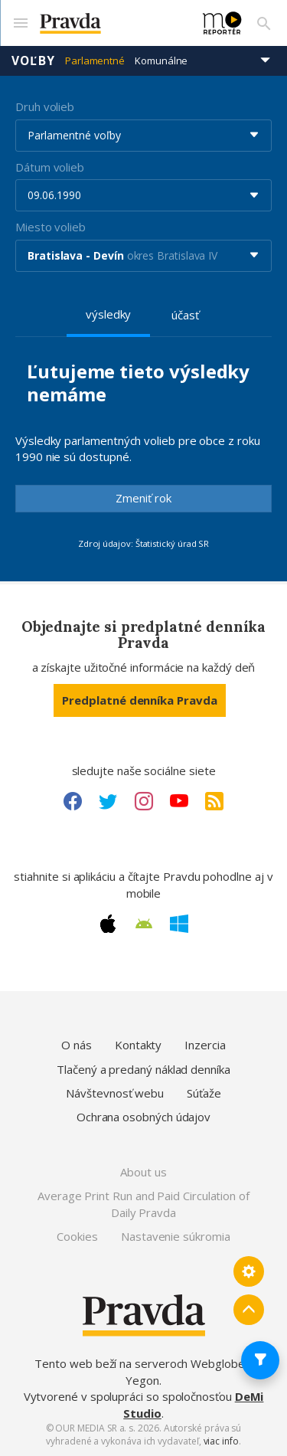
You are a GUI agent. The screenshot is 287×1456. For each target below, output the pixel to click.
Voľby (33, 60)
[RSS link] (214, 801)
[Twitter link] (108, 801)
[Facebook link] (73, 801)
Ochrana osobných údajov (143, 1116)
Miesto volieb (50, 226)
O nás (76, 1044)
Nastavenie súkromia (175, 1236)
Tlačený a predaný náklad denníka (143, 1069)
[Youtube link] (179, 801)
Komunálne (161, 60)
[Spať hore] (248, 1309)
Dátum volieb (49, 167)
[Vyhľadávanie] (264, 23)
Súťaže (204, 1093)
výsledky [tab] (108, 314)
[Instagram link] (144, 801)
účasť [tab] (185, 314)
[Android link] (144, 923)
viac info (221, 1441)
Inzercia (204, 1044)
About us (143, 1172)
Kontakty (138, 1044)
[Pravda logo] (112, 23)
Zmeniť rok (143, 498)
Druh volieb (44, 106)
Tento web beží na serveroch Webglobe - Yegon (143, 1371)
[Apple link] (108, 924)
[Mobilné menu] (20, 23)
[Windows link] (179, 924)
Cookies (77, 1236)
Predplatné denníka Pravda (139, 700)
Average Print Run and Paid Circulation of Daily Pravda (143, 1203)
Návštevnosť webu (115, 1093)
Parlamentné (95, 60)
